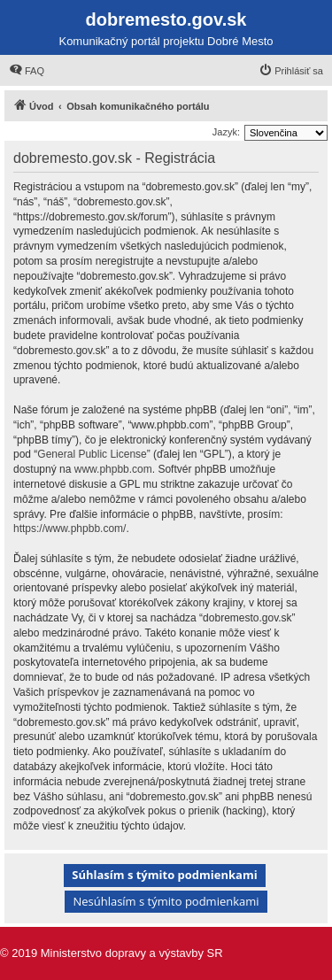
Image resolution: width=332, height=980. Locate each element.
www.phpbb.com (113, 469)
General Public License (91, 454)
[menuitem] (26, 70)
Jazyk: (226, 132)
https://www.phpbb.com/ (69, 528)
